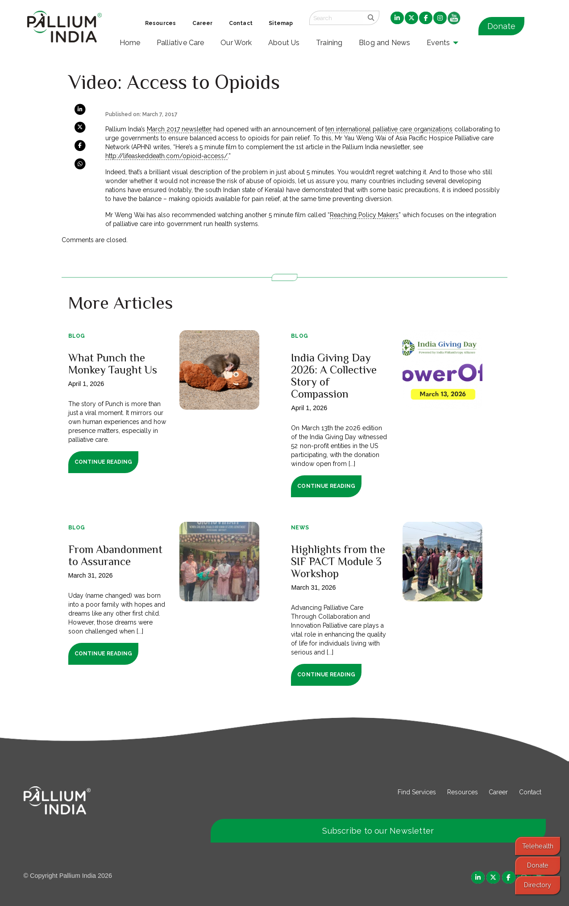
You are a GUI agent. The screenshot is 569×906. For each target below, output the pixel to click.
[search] (371, 18)
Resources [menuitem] (160, 23)
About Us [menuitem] (284, 42)
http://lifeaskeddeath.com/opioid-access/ (166, 155)
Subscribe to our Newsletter (378, 830)
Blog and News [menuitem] (384, 42)
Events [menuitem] (438, 42)
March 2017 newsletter (179, 129)
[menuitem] (397, 18)
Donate (501, 26)
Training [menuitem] (329, 42)
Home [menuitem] (130, 42)
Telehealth (537, 846)
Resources (462, 792)
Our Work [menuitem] (236, 42)
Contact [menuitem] (241, 23)
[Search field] (336, 18)
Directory (537, 885)
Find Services (417, 792)
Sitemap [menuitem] (281, 23)
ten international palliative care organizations (389, 129)
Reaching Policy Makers (364, 214)
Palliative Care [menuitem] (180, 42)
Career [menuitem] (202, 23)
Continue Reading (103, 462)
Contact (530, 792)
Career (498, 792)
